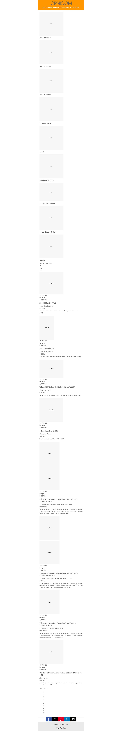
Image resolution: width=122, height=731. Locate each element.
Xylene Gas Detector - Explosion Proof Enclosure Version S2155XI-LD (58, 574)
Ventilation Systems (47, 203)
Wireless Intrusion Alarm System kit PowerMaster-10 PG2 (60, 674)
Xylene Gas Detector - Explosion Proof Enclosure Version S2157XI (58, 500)
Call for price (43, 392)
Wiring (42, 260)
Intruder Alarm (45, 123)
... (43, 701)
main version (61, 728)
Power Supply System (47, 232)
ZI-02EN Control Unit (47, 303)
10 (44, 713)
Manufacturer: (43, 266)
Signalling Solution (46, 180)
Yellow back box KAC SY (48, 431)
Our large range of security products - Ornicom (61, 7)
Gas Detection (45, 66)
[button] (49, 719)
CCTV (41, 152)
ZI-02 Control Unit (46, 348)
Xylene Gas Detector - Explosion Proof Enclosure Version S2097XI (58, 624)
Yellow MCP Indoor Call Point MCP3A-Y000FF (57, 387)
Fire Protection (45, 95)
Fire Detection (45, 38)
